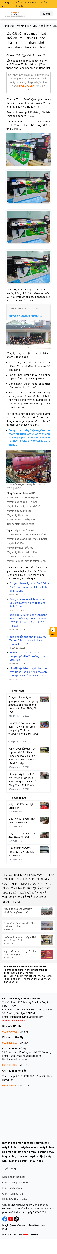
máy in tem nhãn (18, 1151)
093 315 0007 (9, 1065)
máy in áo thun (18, 1161)
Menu (46, 13)
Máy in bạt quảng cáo (19, 510)
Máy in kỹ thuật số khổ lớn (22, 552)
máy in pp (41, 1142)
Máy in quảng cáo (17, 502)
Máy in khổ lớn (15, 497)
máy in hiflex (40, 539)
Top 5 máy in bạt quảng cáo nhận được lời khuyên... (20, 953)
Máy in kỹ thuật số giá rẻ (21, 519)
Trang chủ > (9, 25)
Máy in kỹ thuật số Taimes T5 (25, 315)
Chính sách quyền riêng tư (17, 1182)
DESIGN (30, 1234)
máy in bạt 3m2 (15, 534)
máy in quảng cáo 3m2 (20, 556)
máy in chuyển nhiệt (31, 1156)
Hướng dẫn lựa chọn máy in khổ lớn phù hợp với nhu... (20, 939)
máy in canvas (29, 1147)
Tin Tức (33, 502)
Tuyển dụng (9, 1168)
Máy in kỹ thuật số (17, 515)
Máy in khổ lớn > (42, 25)
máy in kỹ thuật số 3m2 (20, 547)
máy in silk (36, 1161)
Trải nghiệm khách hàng (20, 524)
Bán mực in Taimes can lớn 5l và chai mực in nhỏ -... (20, 925)
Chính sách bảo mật (13, 1188)
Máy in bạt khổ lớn (30, 506)
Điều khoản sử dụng (13, 1176)
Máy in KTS (29, 493)
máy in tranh (38, 1151)
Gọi (53, 631)
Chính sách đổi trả (12, 1193)
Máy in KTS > (24, 25)
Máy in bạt (13, 506)
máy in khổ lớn (15, 543)
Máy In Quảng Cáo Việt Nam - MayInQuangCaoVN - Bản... (18, 910)
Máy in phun (32, 497)
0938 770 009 (26, 86)
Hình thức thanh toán (14, 1199)
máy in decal (25, 1142)
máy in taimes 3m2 (35, 561)
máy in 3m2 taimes (24, 530)
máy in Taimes (15, 561)
